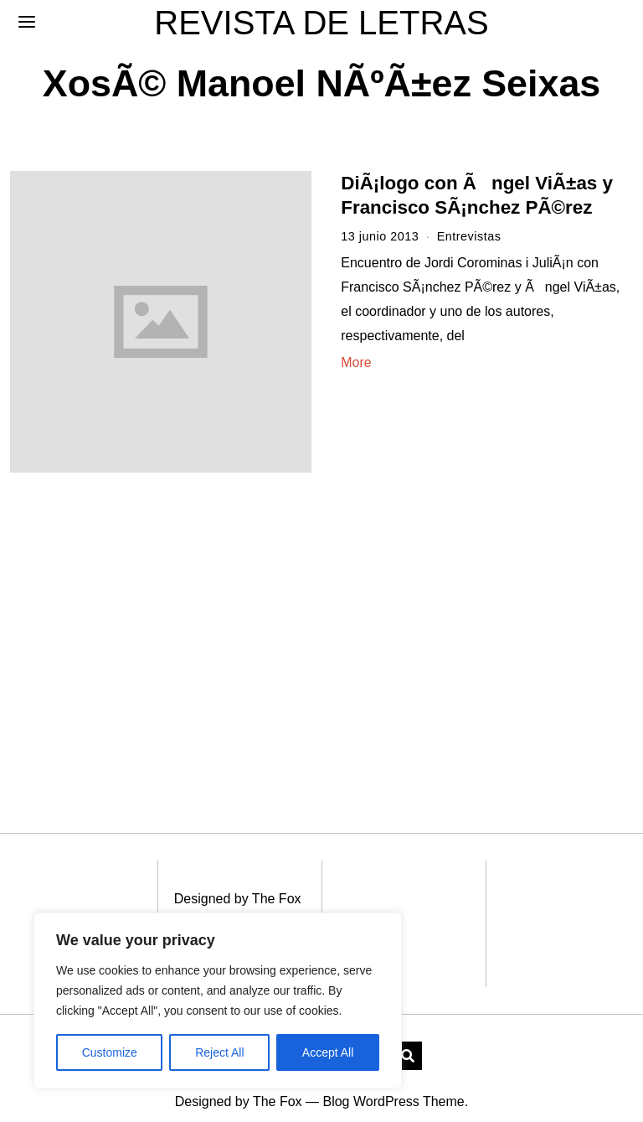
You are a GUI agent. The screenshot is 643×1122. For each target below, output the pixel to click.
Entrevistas (469, 236)
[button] (408, 1037)
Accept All (327, 1052)
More (356, 362)
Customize (109, 1052)
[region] (217, 1000)
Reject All (219, 1052)
